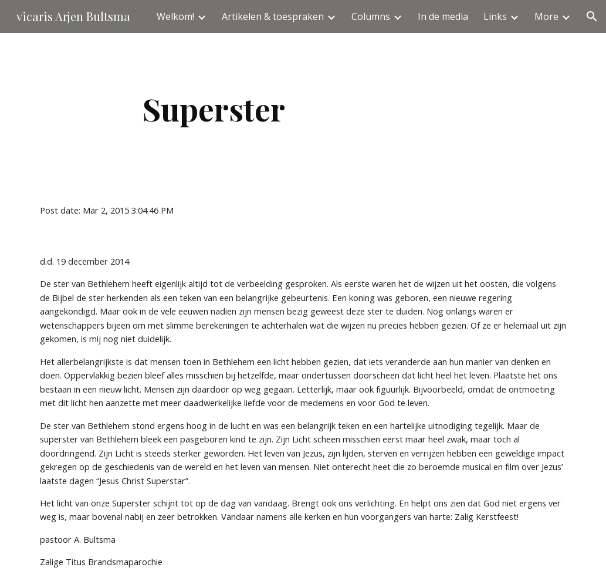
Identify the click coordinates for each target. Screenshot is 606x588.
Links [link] (495, 16)
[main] (213, 109)
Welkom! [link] (175, 16)
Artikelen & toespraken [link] (273, 16)
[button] (592, 16)
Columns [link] (370, 16)
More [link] (546, 16)
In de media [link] (443, 16)
